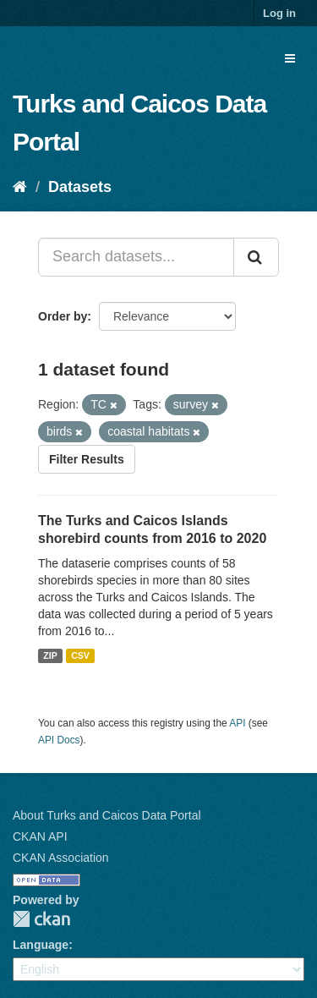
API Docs (59, 740)
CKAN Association (61, 857)
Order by (62, 316)
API (237, 723)
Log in (279, 13)
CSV (80, 655)
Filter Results (86, 459)
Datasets (80, 186)
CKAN (41, 919)
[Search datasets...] (136, 257)
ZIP (50, 655)
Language (40, 944)
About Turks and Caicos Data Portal (107, 815)
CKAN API (40, 836)
